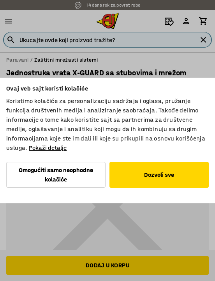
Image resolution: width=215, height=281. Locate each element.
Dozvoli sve (159, 174)
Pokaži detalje (48, 147)
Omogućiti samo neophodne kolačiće (56, 174)
